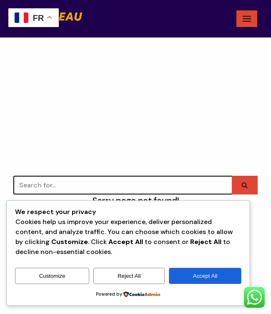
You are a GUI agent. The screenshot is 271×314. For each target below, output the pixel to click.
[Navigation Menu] (247, 18)
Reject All (129, 276)
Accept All (205, 276)
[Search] (122, 185)
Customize (52, 276)
